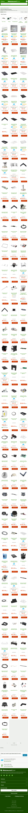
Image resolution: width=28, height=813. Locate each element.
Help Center (14, 790)
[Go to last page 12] (21, 743)
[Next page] (18, 743)
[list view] (4, 12)
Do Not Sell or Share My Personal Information (14, 807)
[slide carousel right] (27, 19)
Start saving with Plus (7, 761)
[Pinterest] (12, 775)
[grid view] (1, 12)
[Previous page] (10, 743)
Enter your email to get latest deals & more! (11, 753)
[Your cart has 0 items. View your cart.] (25, 1)
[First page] (7, 743)
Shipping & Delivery (19, 796)
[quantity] (2, 44)
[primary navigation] (3, 1)
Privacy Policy (14, 802)
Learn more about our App (8, 766)
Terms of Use (14, 804)
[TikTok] (9, 775)
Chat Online (7, 796)
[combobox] (14, 4)
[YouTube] (4, 775)
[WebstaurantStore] (14, 770)
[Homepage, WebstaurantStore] (14, 1)
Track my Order (14, 793)
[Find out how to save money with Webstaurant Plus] (3, 36)
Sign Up (24, 755)
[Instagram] (1, 775)
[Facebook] (7, 775)
